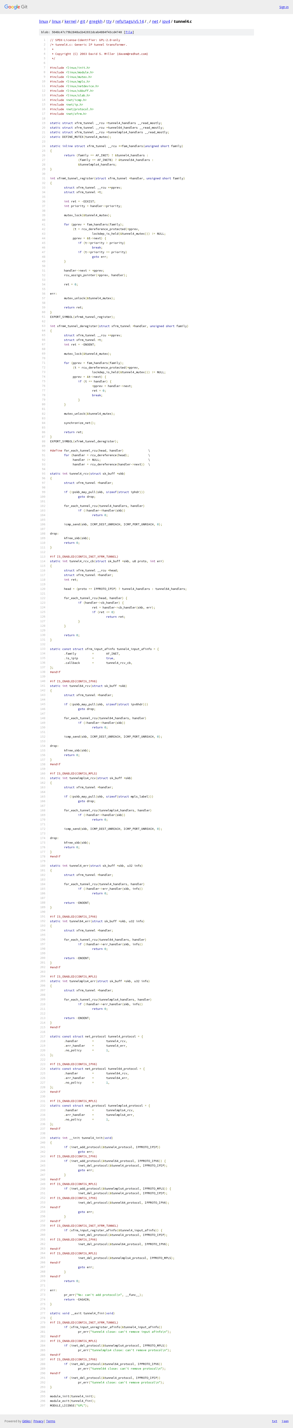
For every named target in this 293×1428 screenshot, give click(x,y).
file (128, 32)
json (285, 1421)
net (155, 21)
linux (43, 21)
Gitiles (26, 1421)
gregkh (95, 21)
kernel (70, 21)
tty (109, 21)
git (82, 21)
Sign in (284, 7)
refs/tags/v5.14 (129, 21)
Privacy (38, 1421)
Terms (50, 1421)
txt (274, 1421)
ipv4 (166, 21)
